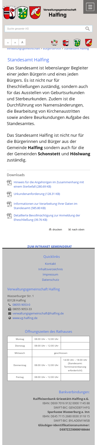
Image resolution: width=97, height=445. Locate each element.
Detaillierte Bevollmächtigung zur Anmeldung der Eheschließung (47, 217)
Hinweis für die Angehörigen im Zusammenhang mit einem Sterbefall (49, 184)
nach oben (78, 229)
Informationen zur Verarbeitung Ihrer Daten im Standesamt (45, 206)
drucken (57, 229)
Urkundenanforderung (37, 194)
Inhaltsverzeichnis (50, 269)
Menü (90, 7)
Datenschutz (50, 280)
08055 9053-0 (21, 305)
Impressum (50, 274)
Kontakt (50, 264)
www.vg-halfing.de (25, 318)
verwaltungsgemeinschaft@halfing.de (38, 313)
